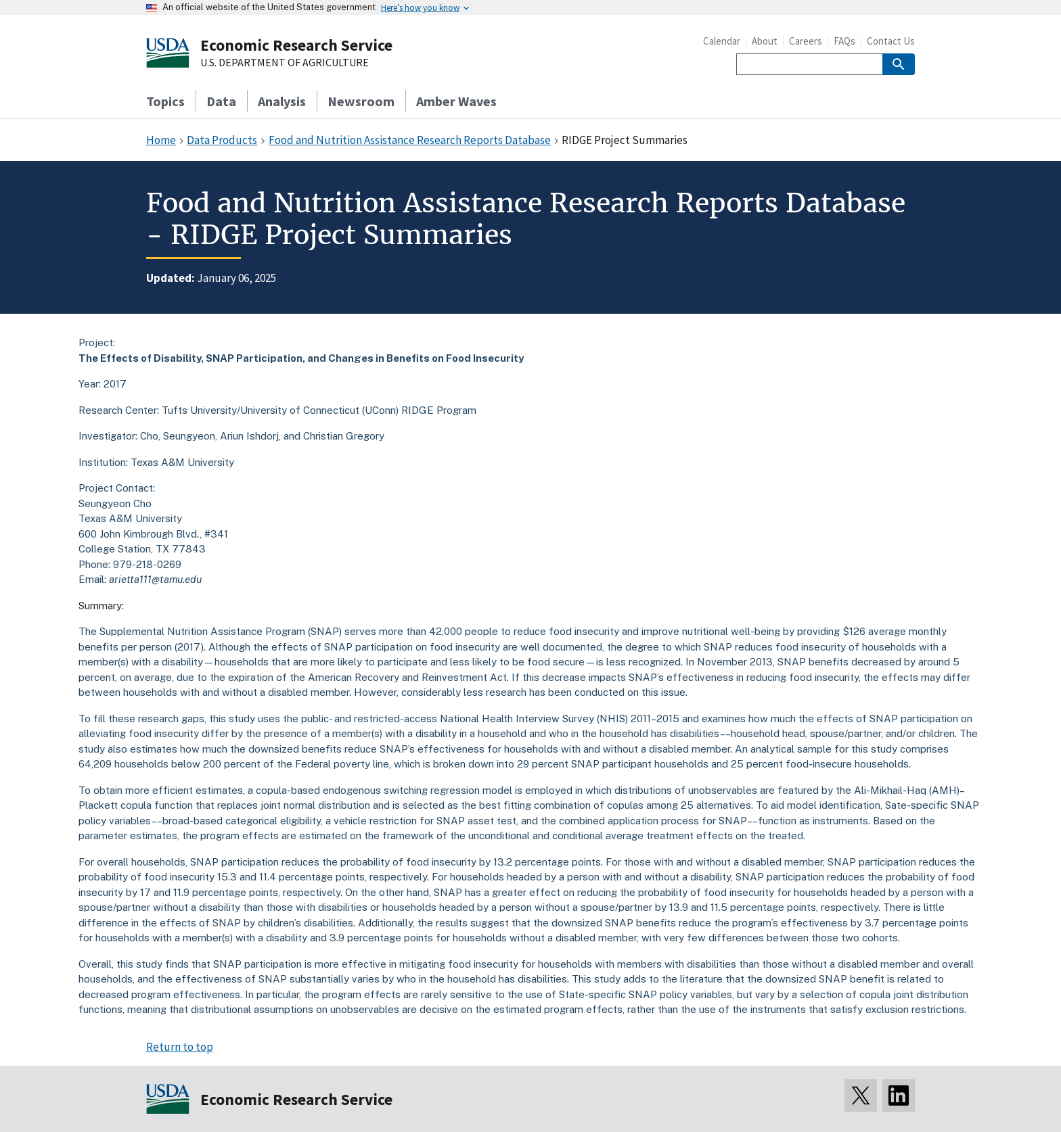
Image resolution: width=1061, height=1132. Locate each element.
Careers (805, 41)
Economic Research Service (296, 45)
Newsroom (361, 101)
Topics (165, 101)
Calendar (721, 41)
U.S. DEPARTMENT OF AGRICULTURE (284, 63)
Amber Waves (456, 101)
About (764, 41)
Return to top (179, 1046)
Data (221, 101)
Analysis (282, 101)
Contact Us (891, 41)
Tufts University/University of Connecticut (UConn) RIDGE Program (319, 410)
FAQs (844, 41)
